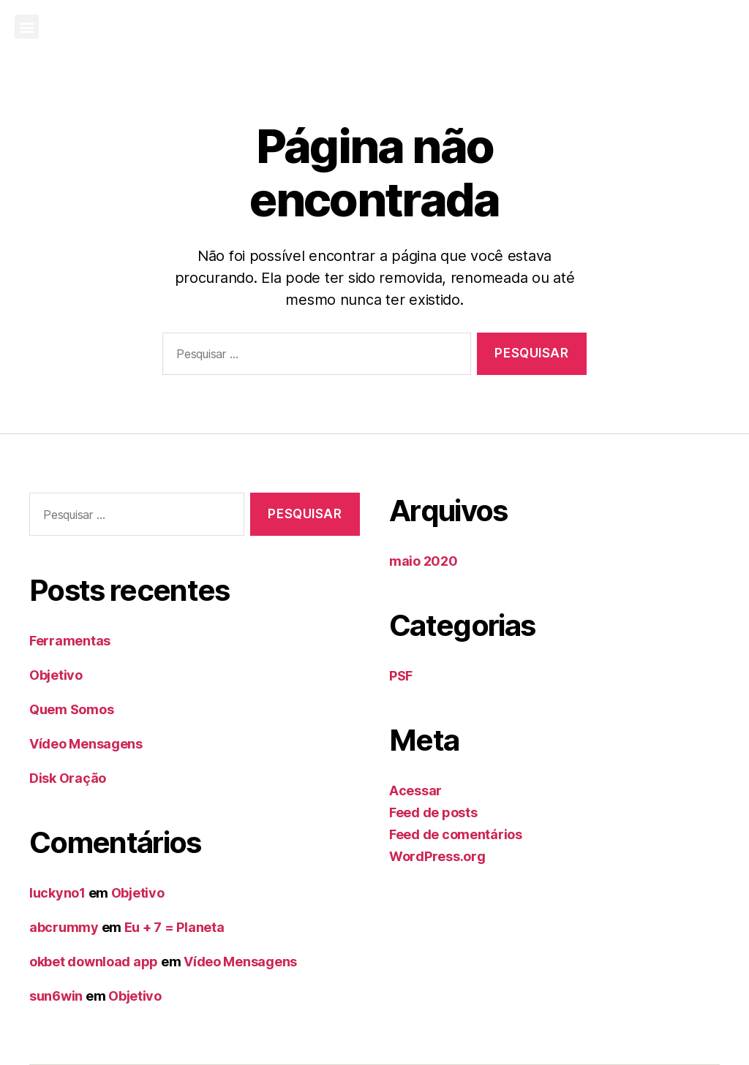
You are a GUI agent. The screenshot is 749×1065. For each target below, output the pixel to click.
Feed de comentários (455, 834)
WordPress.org (437, 856)
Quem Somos (71, 709)
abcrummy (64, 927)
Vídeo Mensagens (86, 743)
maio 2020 (423, 561)
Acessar (415, 790)
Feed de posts (433, 812)
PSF (401, 675)
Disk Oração (67, 778)
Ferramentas (69, 640)
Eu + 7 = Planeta (174, 927)
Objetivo (56, 675)
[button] (27, 27)
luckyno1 (57, 893)
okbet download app (93, 961)
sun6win (56, 996)
